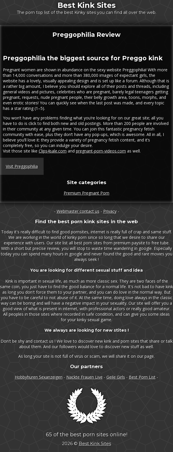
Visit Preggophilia (22, 166)
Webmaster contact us (78, 211)
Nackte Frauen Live (84, 377)
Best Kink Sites (87, 5)
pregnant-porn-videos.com (101, 151)
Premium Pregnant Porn (86, 193)
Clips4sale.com (53, 151)
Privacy (110, 211)
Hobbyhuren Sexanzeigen (39, 377)
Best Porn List (142, 377)
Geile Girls (115, 377)
